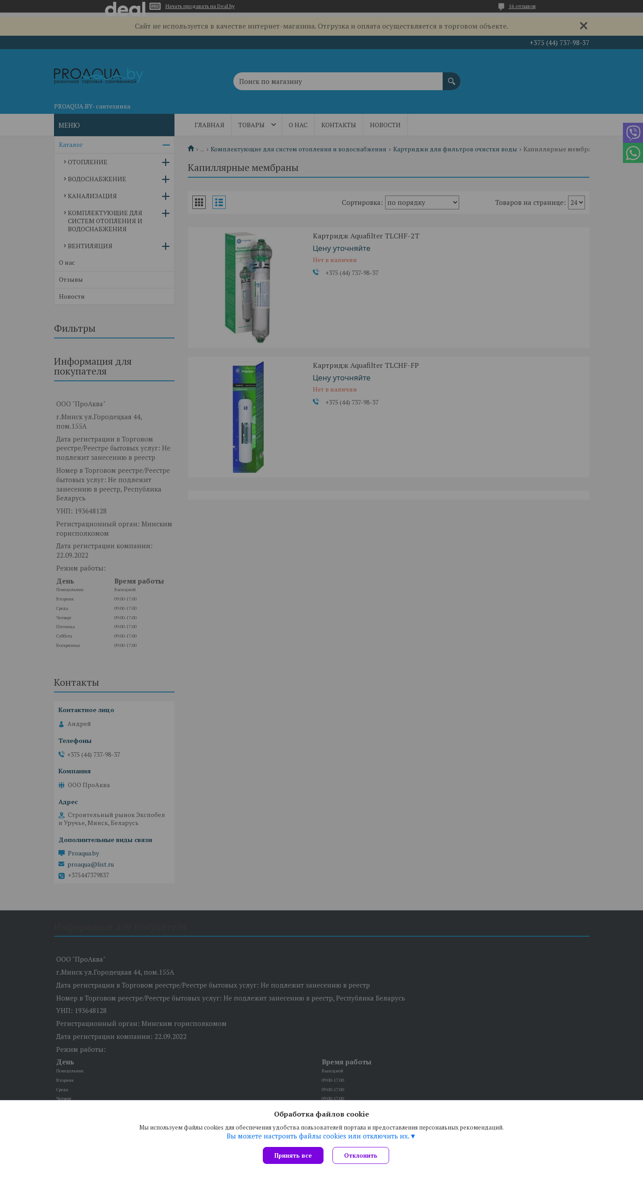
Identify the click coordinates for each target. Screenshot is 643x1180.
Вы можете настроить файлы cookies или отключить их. (318, 1136)
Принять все (293, 1155)
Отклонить (361, 1155)
